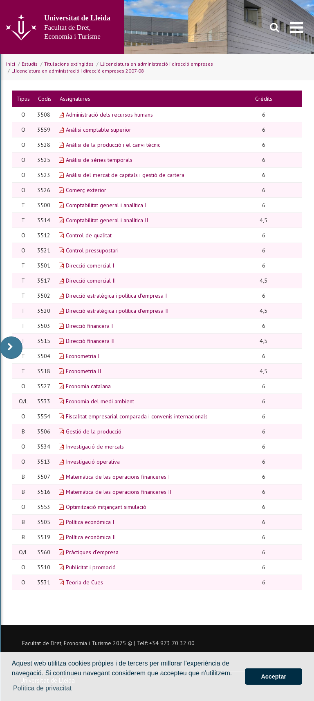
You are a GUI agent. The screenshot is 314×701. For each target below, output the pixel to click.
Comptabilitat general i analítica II (107, 220)
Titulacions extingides (69, 64)
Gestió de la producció (93, 431)
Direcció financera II (90, 341)
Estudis (30, 64)
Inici (10, 64)
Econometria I (82, 356)
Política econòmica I (90, 522)
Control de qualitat (89, 235)
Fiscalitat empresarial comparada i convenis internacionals (137, 416)
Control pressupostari (92, 250)
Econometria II (83, 371)
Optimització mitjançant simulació (106, 507)
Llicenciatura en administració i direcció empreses (156, 64)
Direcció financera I (89, 325)
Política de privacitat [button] (42, 688)
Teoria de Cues (84, 582)
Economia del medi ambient (100, 401)
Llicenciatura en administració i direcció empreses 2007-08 (77, 71)
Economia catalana (88, 386)
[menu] (296, 27)
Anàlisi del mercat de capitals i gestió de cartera (125, 175)
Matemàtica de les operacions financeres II (118, 491)
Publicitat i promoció (91, 567)
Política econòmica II (91, 537)
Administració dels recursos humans (109, 114)
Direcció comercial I (90, 265)
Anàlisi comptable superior (98, 129)
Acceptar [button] (273, 676)
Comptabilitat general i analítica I (106, 205)
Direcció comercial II (91, 280)
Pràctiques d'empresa (92, 552)
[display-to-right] (11, 347)
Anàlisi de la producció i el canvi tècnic (113, 144)
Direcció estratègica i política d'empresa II (117, 310)
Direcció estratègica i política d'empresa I (116, 295)
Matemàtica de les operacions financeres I (118, 476)
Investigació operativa (93, 461)
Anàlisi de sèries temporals (99, 160)
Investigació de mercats (95, 446)
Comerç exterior (86, 190)
